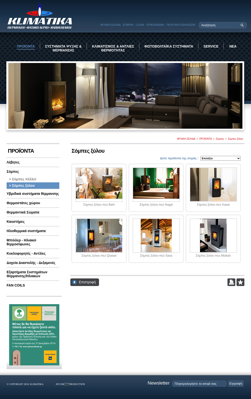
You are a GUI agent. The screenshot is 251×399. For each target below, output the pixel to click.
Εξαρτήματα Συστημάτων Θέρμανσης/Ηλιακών (27, 274)
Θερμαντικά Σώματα (23, 212)
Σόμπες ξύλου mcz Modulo (213, 255)
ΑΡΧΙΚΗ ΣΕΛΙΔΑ (110, 24)
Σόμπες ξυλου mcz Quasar (99, 255)
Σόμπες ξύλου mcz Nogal (156, 204)
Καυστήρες (16, 222)
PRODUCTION (77, 384)
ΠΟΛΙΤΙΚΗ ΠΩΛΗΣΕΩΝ (180, 24)
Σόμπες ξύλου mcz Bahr (99, 204)
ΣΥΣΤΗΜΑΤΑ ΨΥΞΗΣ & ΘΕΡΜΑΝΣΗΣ (63, 48)
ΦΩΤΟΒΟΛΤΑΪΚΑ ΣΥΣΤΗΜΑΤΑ (168, 46)
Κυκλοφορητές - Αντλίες (26, 253)
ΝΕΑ (233, 46)
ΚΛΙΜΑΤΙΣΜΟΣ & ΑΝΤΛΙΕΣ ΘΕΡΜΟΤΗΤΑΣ (113, 48)
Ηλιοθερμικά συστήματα (26, 231)
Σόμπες (220, 138)
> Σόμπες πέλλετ (23, 179)
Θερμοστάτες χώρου (23, 203)
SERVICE (210, 46)
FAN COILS (16, 285)
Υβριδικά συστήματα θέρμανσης (33, 194)
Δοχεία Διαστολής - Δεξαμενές (31, 263)
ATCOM (60, 384)
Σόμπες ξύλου (235, 138)
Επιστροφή (87, 282)
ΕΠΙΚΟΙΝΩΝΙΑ (155, 24)
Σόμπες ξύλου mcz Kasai (213, 204)
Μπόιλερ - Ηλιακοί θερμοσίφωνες (21, 242)
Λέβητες (13, 162)
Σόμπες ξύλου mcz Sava (156, 255)
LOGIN (140, 24)
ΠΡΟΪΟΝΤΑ (26, 46)
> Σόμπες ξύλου (22, 185)
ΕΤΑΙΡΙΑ (128, 24)
